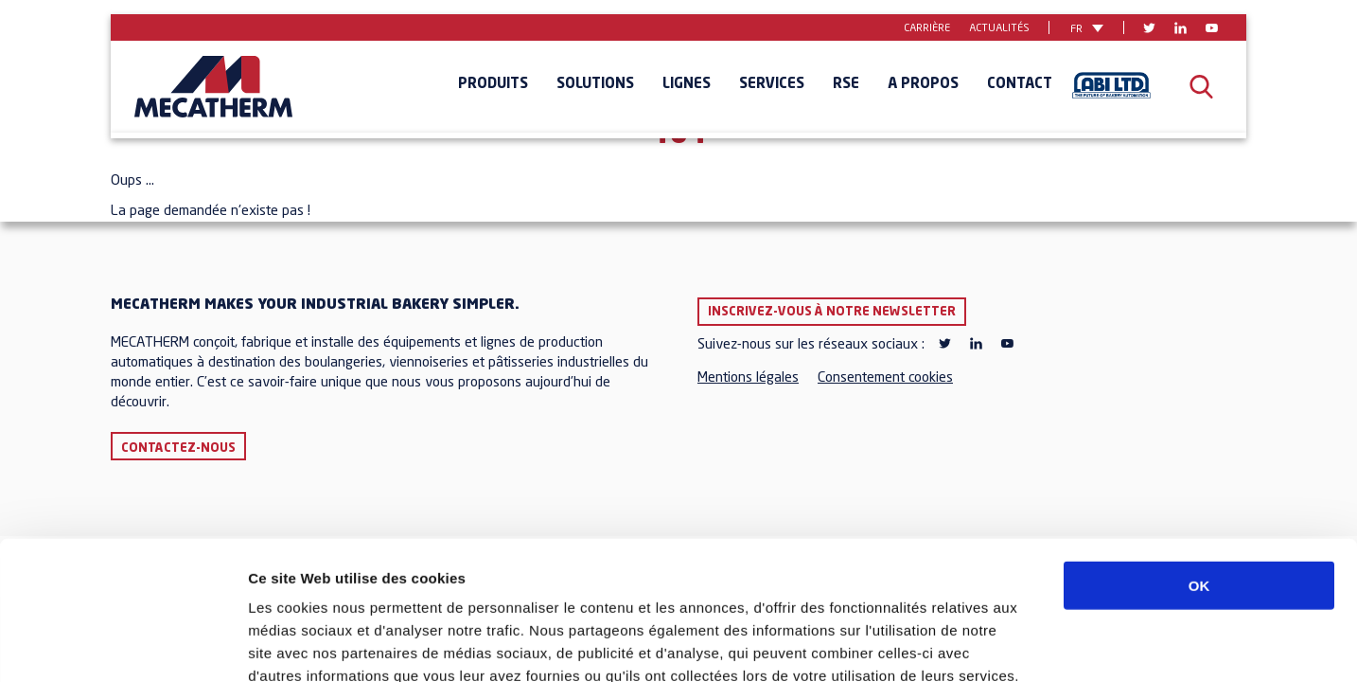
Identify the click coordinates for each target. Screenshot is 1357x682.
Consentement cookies (885, 378)
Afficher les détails (1042, 645)
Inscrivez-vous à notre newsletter (832, 312)
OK (1199, 455)
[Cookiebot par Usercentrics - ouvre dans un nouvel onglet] (122, 645)
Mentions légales (748, 378)
